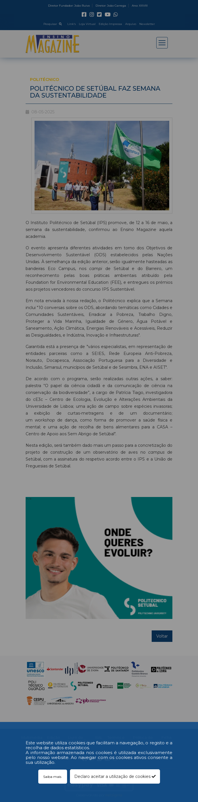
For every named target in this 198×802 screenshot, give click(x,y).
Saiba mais (52, 776)
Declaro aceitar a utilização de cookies (115, 776)
